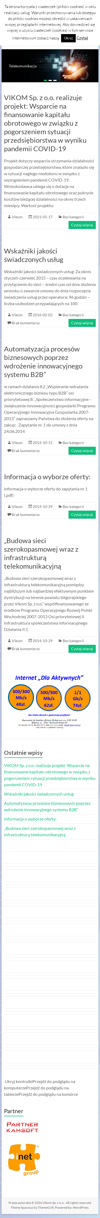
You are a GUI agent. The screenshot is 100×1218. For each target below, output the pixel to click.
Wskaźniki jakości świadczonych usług (33, 255)
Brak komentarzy (26, 323)
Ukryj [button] (68, 38)
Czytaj (82, 37)
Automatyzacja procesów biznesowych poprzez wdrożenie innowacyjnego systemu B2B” (43, 362)
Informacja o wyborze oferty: (47, 476)
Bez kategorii (73, 217)
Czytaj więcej (82, 225)
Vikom (17, 217)
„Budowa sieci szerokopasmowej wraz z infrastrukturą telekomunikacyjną (41, 553)
